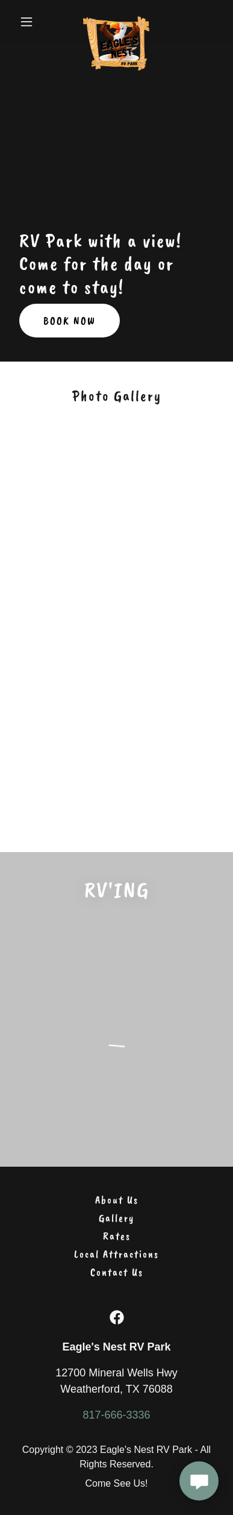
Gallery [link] (116, 1218)
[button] (29, 22)
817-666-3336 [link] (116, 1415)
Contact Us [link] (116, 1272)
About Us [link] (116, 1199)
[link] (116, 21)
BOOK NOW (69, 320)
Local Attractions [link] (116, 1254)
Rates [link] (117, 1236)
